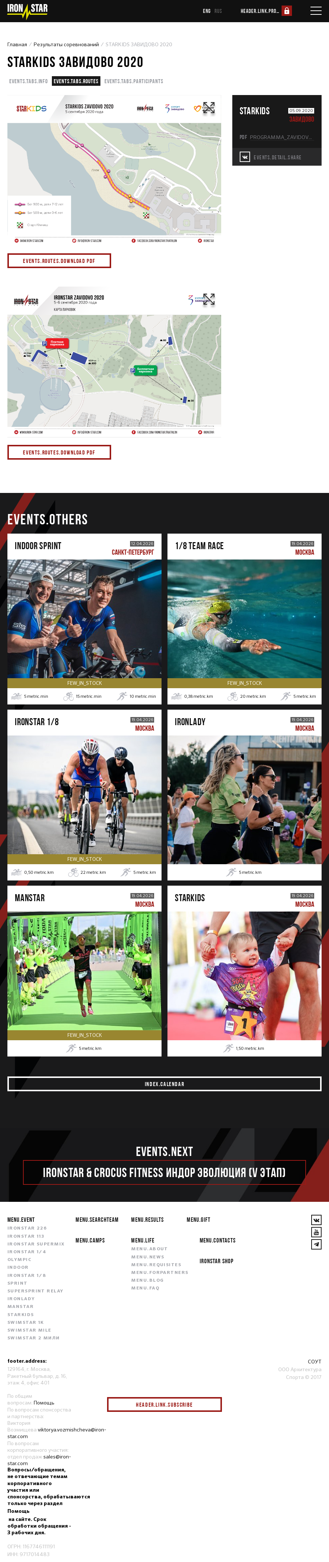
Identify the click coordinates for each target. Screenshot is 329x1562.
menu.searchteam (97, 1219)
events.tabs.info (28, 81)
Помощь (44, 1402)
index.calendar (164, 1084)
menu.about (149, 1249)
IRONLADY (21, 1299)
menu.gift (198, 1219)
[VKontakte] (316, 1220)
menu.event (21, 1219)
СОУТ (315, 1361)
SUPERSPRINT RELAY (35, 1291)
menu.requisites (156, 1265)
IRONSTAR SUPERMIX (35, 1244)
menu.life (142, 1240)
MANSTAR (20, 1307)
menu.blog (147, 1280)
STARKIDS (20, 1315)
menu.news (147, 1257)
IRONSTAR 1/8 (26, 1276)
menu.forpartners (159, 1273)
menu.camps (90, 1240)
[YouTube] (316, 1232)
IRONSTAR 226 (27, 1228)
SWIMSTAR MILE (29, 1330)
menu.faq (145, 1288)
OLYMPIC (19, 1260)
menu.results (147, 1219)
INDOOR (18, 1267)
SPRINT (17, 1283)
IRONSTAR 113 (25, 1236)
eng (207, 11)
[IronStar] (27, 12)
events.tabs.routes (76, 81)
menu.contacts (218, 1240)
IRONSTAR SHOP (217, 1261)
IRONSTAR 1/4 (26, 1252)
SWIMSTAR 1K (25, 1323)
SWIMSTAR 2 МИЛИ (33, 1338)
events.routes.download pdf (59, 261)
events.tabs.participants (133, 81)
